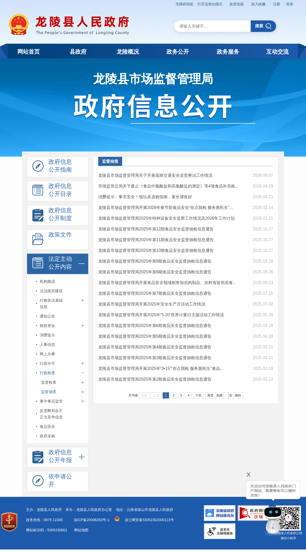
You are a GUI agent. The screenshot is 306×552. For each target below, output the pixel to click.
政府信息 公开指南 (52, 167)
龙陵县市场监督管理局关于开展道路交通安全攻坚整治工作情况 (155, 175)
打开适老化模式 (209, 4)
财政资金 (47, 325)
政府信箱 (237, 4)
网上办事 (47, 354)
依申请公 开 (52, 481)
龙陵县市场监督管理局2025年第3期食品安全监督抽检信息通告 (155, 358)
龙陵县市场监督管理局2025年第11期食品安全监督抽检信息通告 (156, 240)
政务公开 (178, 52)
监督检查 (48, 382)
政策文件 (52, 240)
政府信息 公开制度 (52, 215)
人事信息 (47, 344)
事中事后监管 (51, 401)
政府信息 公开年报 (52, 457)
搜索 (263, 26)
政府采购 (47, 436)
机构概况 (47, 281)
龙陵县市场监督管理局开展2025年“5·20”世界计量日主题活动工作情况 (161, 315)
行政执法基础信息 (51, 303)
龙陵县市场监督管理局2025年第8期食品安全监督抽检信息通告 (155, 272)
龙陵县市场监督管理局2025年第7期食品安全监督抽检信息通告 (155, 293)
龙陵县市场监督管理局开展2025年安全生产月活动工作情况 (151, 304)
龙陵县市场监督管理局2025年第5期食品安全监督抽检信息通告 (155, 336)
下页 (198, 395)
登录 (289, 4)
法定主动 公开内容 (52, 264)
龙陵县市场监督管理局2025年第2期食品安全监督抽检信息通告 (155, 379)
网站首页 (28, 52)
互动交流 (277, 52)
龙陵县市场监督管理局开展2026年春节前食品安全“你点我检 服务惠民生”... (165, 207)
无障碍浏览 (184, 4)
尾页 (210, 395)
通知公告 (47, 316)
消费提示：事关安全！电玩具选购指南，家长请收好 (145, 197)
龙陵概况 (128, 52)
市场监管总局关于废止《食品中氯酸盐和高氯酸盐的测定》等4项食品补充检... (168, 186)
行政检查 (47, 373)
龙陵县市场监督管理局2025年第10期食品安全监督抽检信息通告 (156, 250)
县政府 (78, 52)
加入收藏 (258, 4)
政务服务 (228, 52)
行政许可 (47, 363)
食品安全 (47, 426)
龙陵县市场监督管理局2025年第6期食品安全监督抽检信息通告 (155, 325)
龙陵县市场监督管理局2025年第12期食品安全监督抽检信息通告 (156, 229)
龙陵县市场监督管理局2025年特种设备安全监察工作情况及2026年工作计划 (166, 218)
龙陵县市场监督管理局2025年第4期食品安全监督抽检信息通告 (155, 347)
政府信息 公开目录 (52, 191)
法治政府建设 (51, 291)
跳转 (238, 395)
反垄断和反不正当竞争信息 (51, 413)
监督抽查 (48, 392)
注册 (276, 4)
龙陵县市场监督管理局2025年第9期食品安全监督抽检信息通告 (155, 261)
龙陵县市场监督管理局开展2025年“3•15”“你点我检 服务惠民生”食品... (160, 368)
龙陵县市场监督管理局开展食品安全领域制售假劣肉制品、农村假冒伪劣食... (167, 282)
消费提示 (47, 335)
